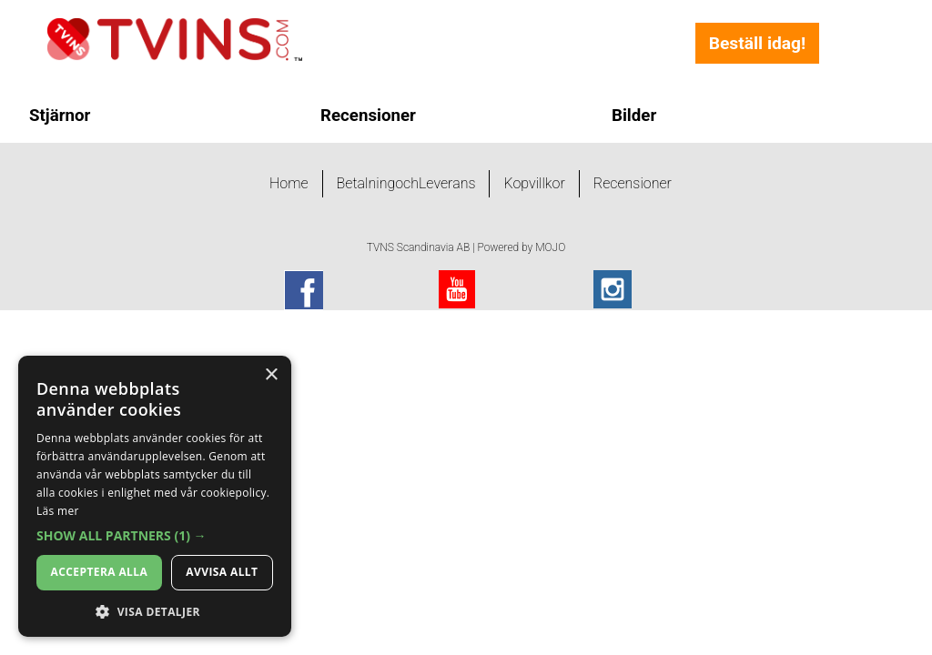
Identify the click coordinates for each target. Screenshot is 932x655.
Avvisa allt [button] (222, 571)
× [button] (271, 375)
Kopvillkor (533, 183)
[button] (154, 536)
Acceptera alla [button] (99, 571)
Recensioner (632, 183)
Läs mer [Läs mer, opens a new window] (57, 511)
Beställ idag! (757, 43)
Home (289, 183)
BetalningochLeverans (406, 183)
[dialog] (154, 496)
